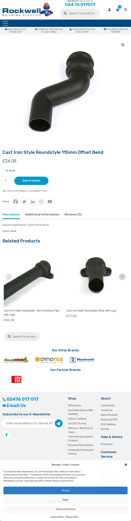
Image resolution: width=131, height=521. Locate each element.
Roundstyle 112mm (38, 191)
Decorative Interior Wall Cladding (80, 412)
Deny (65, 499)
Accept (66, 490)
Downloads (107, 444)
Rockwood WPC (109, 419)
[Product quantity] (7, 181)
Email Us (14, 405)
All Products (74, 405)
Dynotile (105, 429)
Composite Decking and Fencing (80, 452)
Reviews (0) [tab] (73, 214)
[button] (126, 464)
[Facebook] (16, 202)
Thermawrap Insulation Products (80, 438)
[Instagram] (41, 202)
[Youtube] (50, 202)
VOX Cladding (108, 424)
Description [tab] (11, 214)
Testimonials (108, 405)
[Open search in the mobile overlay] (80, 13)
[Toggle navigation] (5, 23)
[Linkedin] (33, 202)
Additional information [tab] (42, 214)
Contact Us (107, 410)
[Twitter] (24, 202)
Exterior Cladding (77, 418)
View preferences (65, 509)
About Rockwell (109, 414)
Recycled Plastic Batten (80, 445)
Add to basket (31, 180)
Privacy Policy (57, 517)
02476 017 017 (21, 399)
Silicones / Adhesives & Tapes (80, 430)
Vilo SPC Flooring (77, 423)
